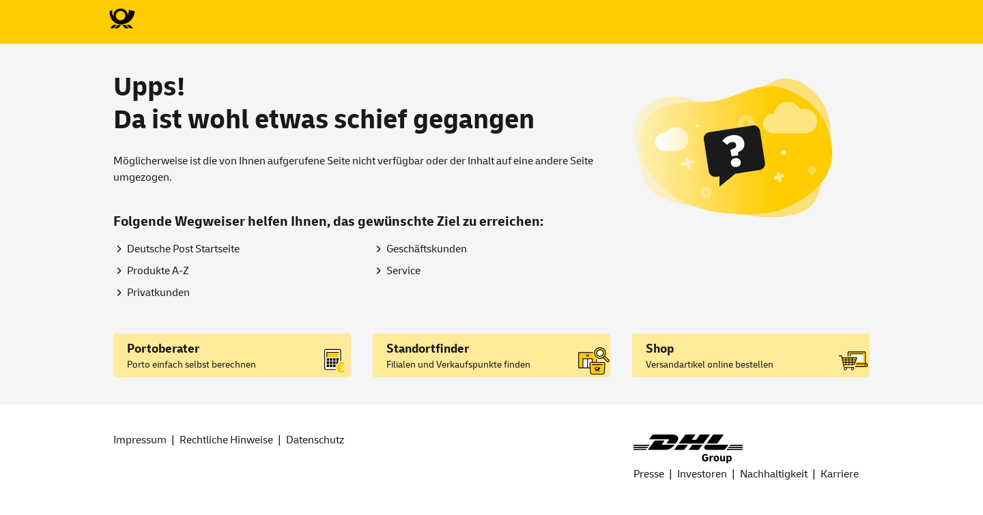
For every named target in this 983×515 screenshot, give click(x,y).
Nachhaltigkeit (774, 474)
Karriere (840, 474)
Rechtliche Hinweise (226, 440)
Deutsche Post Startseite (183, 249)
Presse (648, 474)
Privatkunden (158, 292)
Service (403, 271)
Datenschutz (315, 440)
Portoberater (163, 349)
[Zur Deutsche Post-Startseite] (121, 19)
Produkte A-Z (158, 271)
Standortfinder (427, 349)
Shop (660, 349)
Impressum (140, 440)
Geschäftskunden (426, 249)
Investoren (702, 474)
